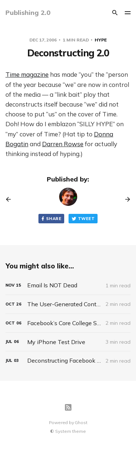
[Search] (115, 12)
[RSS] (68, 407)
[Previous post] (10, 199)
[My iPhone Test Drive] (68, 342)
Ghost (81, 422)
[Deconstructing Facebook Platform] (68, 360)
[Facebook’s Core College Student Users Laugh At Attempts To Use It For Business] (68, 323)
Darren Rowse (62, 144)
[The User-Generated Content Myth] (68, 304)
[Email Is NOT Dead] (68, 285)
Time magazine (27, 74)
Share (50, 218)
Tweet (83, 218)
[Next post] (125, 199)
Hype (101, 40)
